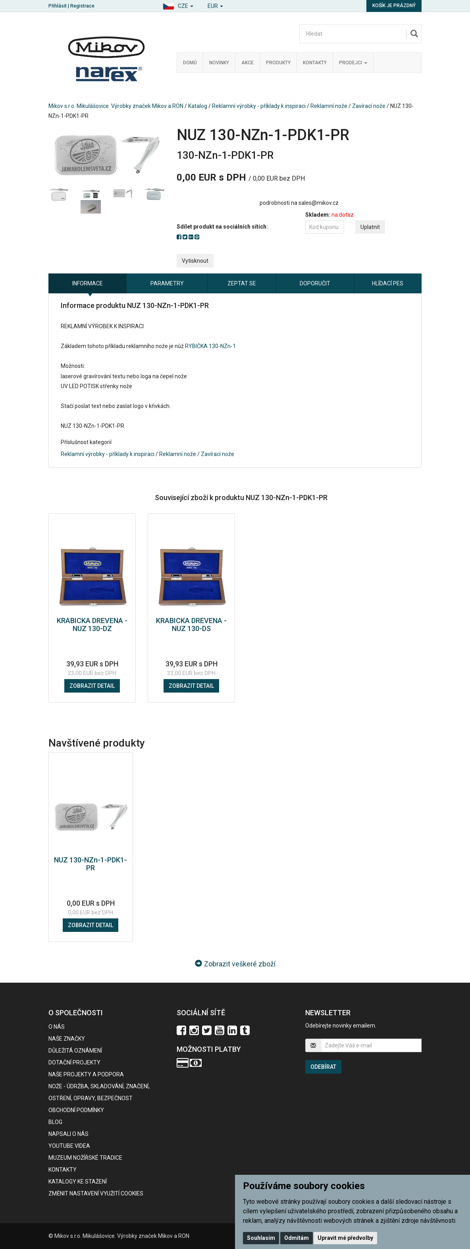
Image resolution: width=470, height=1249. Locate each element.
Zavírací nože (368, 106)
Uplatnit (370, 227)
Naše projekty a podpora (86, 1074)
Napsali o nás (68, 1134)
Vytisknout (195, 261)
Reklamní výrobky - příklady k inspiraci (259, 106)
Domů (190, 62)
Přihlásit (57, 6)
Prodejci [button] (353, 62)
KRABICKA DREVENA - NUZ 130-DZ (92, 624)
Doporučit (315, 283)
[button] (178, 5)
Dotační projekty (74, 1062)
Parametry (167, 283)
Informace (87, 283)
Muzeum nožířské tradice (85, 1158)
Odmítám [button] (296, 1238)
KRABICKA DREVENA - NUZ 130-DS (191, 624)
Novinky (219, 62)
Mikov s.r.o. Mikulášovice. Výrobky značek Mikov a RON (115, 106)
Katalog (197, 106)
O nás (56, 1027)
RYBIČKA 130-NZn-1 (210, 346)
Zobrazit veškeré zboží (235, 964)
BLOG (55, 1122)
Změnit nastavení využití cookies (95, 1193)
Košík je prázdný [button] (394, 5)
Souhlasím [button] (261, 1238)
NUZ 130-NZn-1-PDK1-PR (90, 864)
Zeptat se (241, 283)
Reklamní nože (328, 106)
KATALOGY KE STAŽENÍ (77, 1181)
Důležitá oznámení (75, 1050)
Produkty (278, 62)
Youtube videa (69, 1146)
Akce (247, 62)
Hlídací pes (387, 283)
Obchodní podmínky (76, 1110)
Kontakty (315, 62)
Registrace (82, 6)
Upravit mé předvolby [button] (345, 1238)
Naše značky (66, 1038)
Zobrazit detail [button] (92, 686)
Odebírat (323, 1067)
